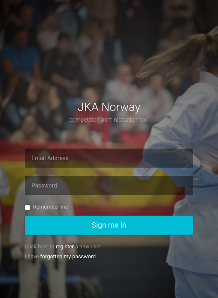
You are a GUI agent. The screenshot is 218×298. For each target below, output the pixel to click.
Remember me (46, 207)
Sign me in (109, 225)
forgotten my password (68, 256)
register (65, 246)
